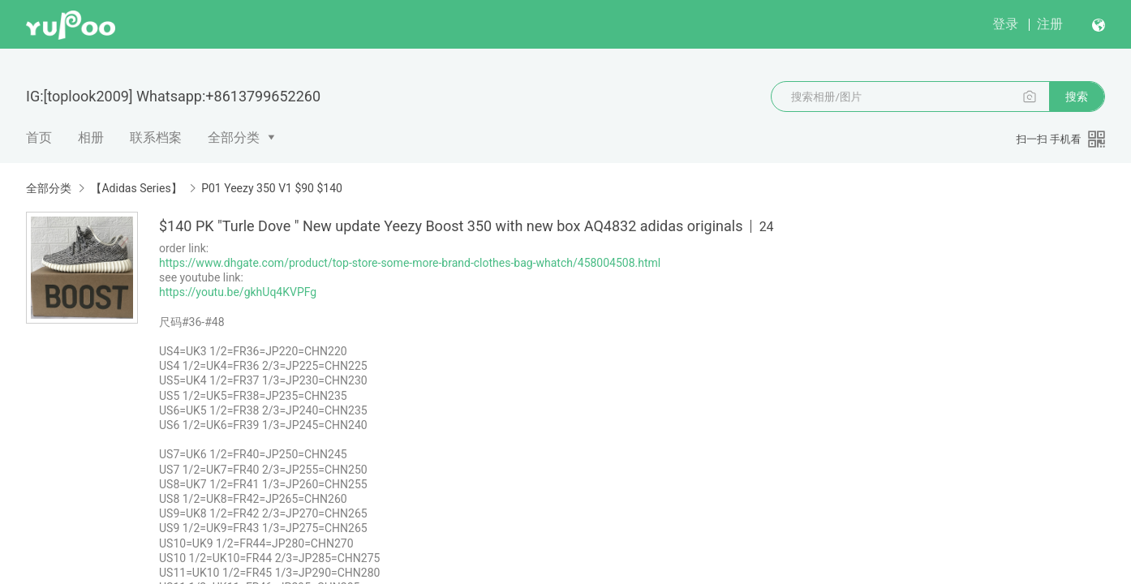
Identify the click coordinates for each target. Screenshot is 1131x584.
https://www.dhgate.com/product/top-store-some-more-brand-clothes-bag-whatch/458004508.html (409, 262)
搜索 (1076, 96)
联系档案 (156, 137)
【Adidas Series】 (136, 188)
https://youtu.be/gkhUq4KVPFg (237, 292)
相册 (91, 137)
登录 (1005, 24)
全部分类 (234, 137)
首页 (39, 137)
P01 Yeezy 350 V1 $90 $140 (271, 188)
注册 (1050, 24)
